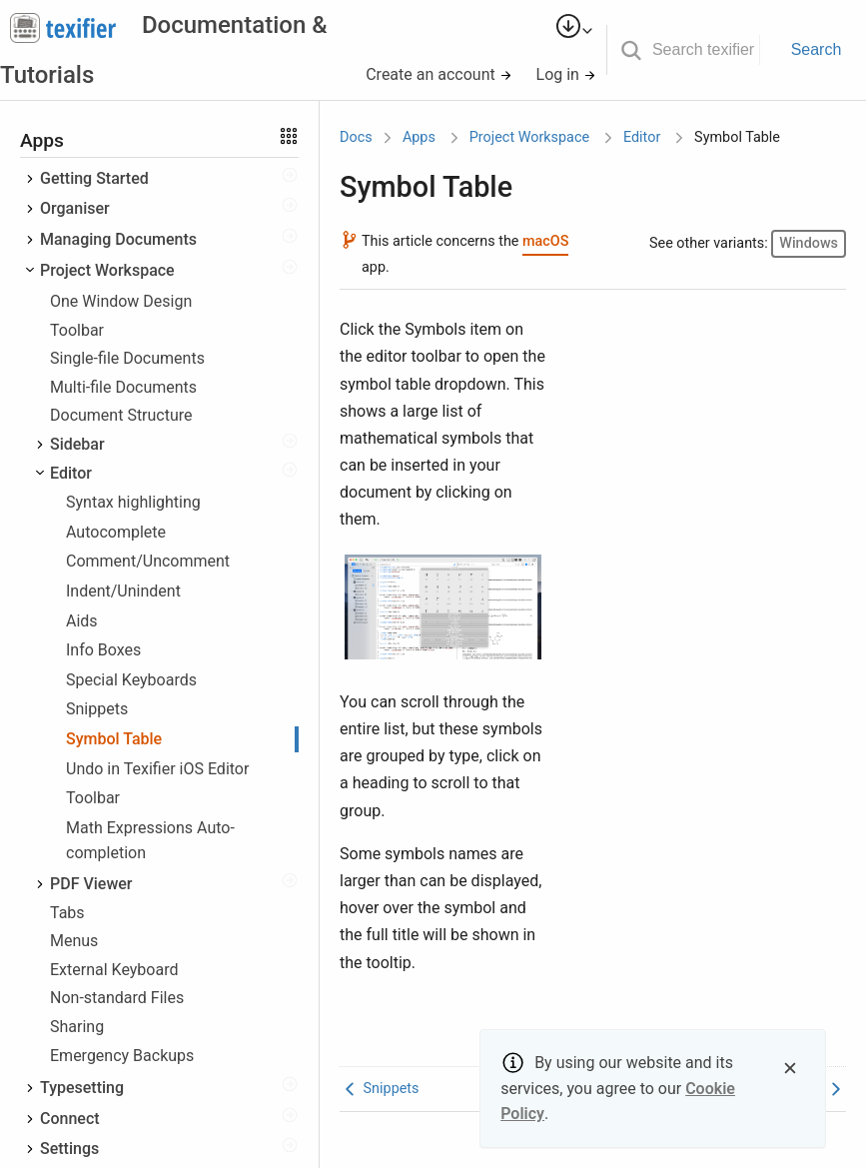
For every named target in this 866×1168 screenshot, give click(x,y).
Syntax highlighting (133, 502)
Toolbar (77, 330)
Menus (74, 940)
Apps (419, 137)
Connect (70, 1118)
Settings (69, 1148)
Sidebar (77, 444)
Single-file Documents (127, 358)
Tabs (67, 912)
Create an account (439, 74)
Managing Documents (118, 239)
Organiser (75, 208)
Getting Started (94, 178)
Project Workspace (107, 270)
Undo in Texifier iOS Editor (157, 768)
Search (816, 49)
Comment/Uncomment (148, 561)
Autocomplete (116, 532)
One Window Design (121, 301)
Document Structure (121, 415)
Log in (566, 74)
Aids (82, 620)
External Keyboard (114, 969)
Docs (356, 137)
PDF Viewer (91, 883)
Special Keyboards (131, 679)
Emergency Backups (122, 1055)
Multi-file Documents (123, 387)
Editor (71, 473)
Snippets (97, 708)
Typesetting (82, 1087)
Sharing (77, 1026)
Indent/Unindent (123, 591)
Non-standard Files (117, 997)
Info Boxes (103, 649)
